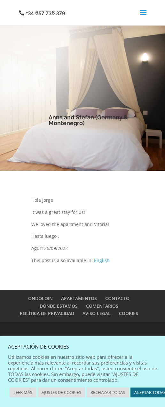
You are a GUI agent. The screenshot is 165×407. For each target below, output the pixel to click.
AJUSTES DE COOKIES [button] (61, 392)
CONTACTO (117, 298)
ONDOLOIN (40, 298)
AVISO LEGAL (96, 313)
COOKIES (128, 313)
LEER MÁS (22, 392)
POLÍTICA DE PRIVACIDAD (47, 313)
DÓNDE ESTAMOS (59, 306)
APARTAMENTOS (79, 298)
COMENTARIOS (102, 306)
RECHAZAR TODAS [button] (107, 392)
